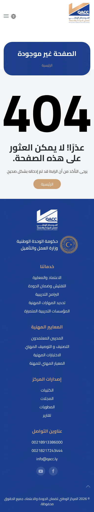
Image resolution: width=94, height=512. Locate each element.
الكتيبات (47, 390)
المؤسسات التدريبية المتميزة (47, 311)
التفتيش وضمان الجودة (47, 286)
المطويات (47, 406)
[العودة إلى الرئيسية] (79, 12)
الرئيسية (47, 184)
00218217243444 (47, 450)
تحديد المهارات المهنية (47, 302)
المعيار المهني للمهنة (47, 363)
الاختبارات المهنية (47, 354)
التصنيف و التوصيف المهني (47, 346)
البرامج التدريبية (47, 294)
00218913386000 (47, 442)
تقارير (47, 415)
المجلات (47, 398)
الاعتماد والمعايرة (47, 277)
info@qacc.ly (47, 458)
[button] (6, 16)
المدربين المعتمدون (47, 338)
